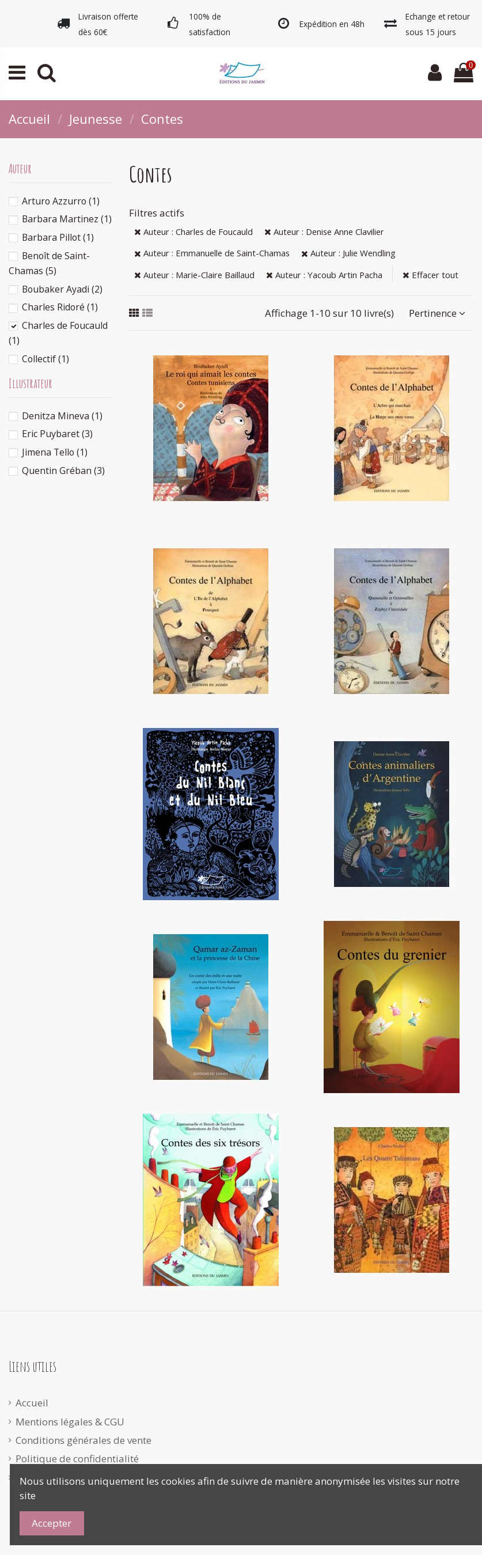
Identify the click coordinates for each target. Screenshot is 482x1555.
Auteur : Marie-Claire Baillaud (194, 274)
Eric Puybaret (57, 433)
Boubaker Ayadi (62, 289)
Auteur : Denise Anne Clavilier (324, 231)
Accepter (51, 1523)
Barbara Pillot (58, 237)
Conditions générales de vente (83, 1440)
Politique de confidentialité (77, 1458)
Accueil (32, 1402)
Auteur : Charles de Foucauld (193, 231)
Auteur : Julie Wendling (348, 253)
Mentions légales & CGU (70, 1421)
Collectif (45, 358)
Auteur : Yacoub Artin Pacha (324, 274)
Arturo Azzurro (61, 201)
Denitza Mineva (62, 415)
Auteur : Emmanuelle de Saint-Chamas (212, 253)
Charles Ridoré (60, 307)
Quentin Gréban (63, 470)
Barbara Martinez (67, 219)
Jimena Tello (55, 452)
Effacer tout (430, 274)
